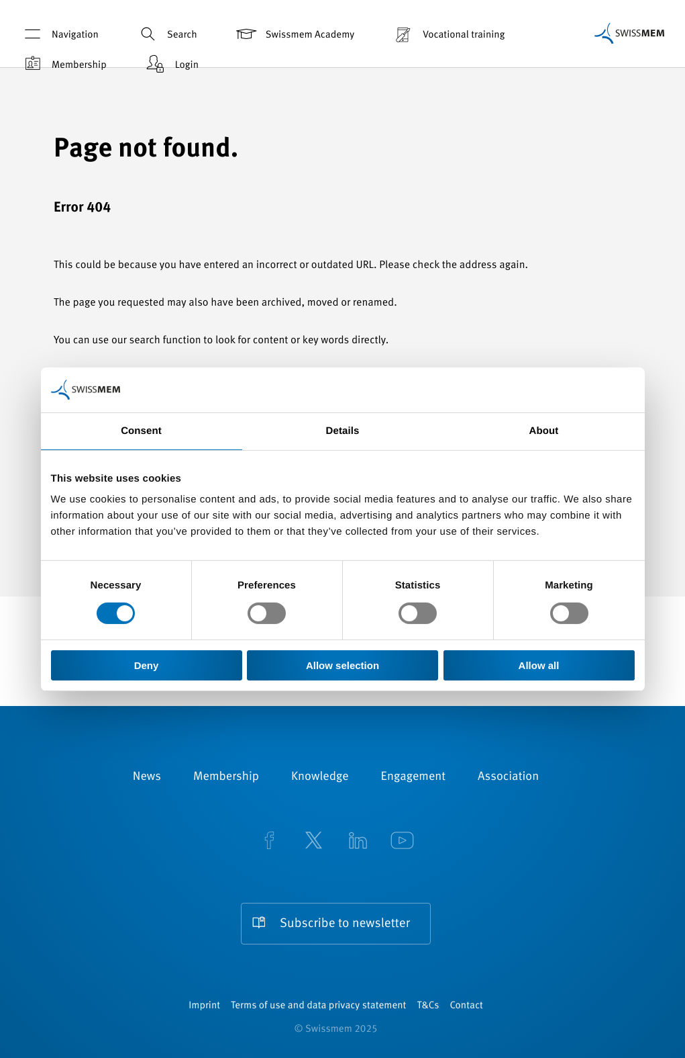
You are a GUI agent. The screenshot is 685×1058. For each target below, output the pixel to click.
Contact (466, 1006)
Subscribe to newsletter (345, 924)
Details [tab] (343, 431)
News (147, 777)
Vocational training (448, 33)
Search (166, 33)
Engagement (413, 777)
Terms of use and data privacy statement (318, 1006)
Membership (63, 64)
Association (508, 777)
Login (171, 64)
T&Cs (428, 1006)
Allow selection (342, 665)
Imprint (204, 1006)
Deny (146, 665)
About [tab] (544, 431)
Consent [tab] (141, 431)
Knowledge (320, 777)
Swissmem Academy (294, 33)
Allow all (539, 665)
